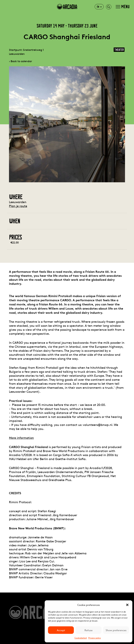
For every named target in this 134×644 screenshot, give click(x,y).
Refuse (88, 630)
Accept (61, 630)
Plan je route (18, 206)
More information (21, 438)
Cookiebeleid (80, 638)
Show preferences (116, 630)
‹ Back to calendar (20, 61)
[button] (127, 605)
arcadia (67, 6)
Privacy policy (94, 638)
